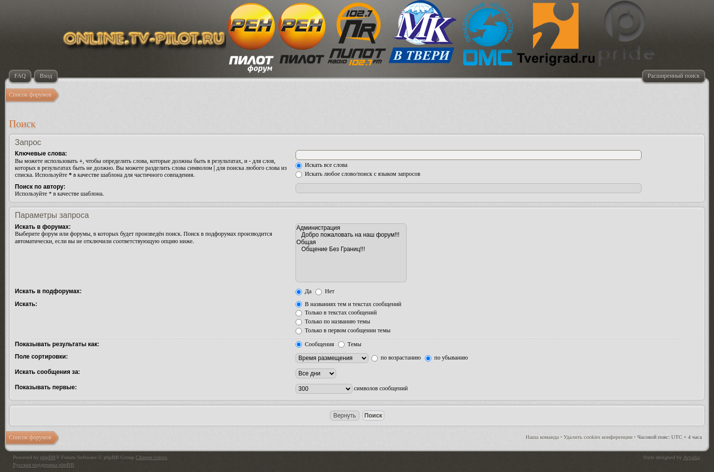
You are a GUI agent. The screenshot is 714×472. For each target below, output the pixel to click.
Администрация (351, 227)
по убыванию (446, 357)
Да (304, 291)
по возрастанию (396, 357)
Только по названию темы (333, 321)
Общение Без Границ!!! (351, 249)
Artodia (691, 457)
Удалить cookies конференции (598, 437)
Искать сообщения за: (47, 371)
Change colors (151, 457)
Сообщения (315, 344)
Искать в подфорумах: (48, 291)
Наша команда (542, 437)
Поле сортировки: (41, 356)
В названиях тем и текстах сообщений (349, 304)
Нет (324, 291)
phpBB (48, 457)
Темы (349, 344)
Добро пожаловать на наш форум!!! (351, 234)
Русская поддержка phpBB (43, 465)
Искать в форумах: (43, 226)
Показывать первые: (46, 387)
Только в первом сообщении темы (343, 330)
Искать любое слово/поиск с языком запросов (358, 173)
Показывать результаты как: (57, 344)
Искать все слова (322, 164)
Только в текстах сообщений (336, 312)
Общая (351, 242)
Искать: (26, 304)
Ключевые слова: (41, 153)
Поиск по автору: (40, 186)
